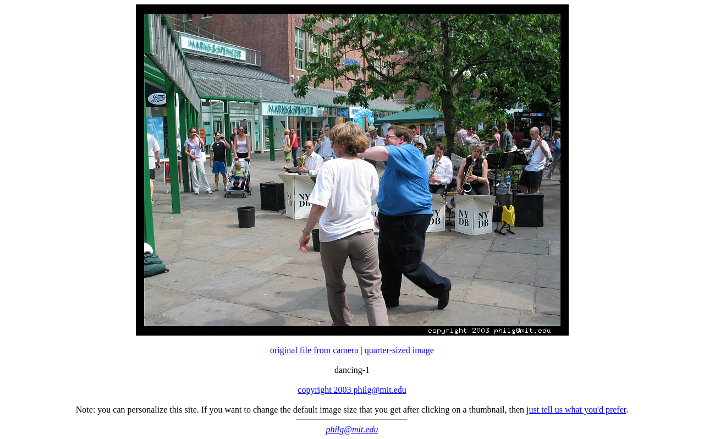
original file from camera (314, 350)
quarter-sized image (399, 350)
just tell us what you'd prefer (576, 409)
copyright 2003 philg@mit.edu (352, 389)
